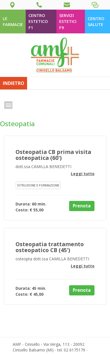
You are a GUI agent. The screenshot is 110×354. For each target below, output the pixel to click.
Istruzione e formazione (38, 185)
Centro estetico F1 (38, 21)
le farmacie (13, 21)
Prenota (82, 206)
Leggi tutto (82, 173)
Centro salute (96, 21)
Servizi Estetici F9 (67, 21)
